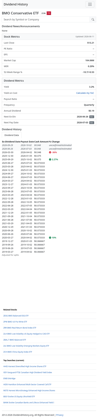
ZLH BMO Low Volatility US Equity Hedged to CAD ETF (26, 333)
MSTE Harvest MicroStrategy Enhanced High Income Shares (29, 390)
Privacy (59, 414)
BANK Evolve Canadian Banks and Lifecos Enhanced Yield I (28, 402)
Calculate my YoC (85, 92)
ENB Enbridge (9, 378)
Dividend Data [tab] (11, 135)
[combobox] (46, 19)
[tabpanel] (49, 198)
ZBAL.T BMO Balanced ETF (14, 340)
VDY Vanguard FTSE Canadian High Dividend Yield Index (27, 372)
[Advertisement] (49, 278)
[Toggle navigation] (90, 4)
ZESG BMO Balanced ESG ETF (16, 315)
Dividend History (16, 4)
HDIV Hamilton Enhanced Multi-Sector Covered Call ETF (27, 384)
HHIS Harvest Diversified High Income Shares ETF (24, 366)
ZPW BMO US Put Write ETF (15, 321)
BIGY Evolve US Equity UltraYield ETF (19, 396)
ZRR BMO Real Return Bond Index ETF (19, 327)
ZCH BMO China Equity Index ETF (17, 352)
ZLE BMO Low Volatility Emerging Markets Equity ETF (26, 346)
